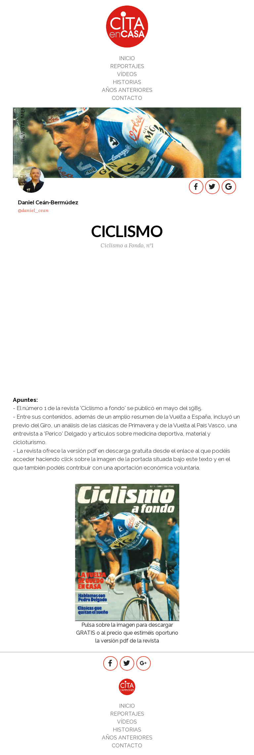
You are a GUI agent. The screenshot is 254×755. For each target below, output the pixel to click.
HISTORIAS (127, 82)
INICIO (127, 58)
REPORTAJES (127, 66)
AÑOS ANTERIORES (127, 90)
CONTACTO (127, 98)
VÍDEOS (127, 74)
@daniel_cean (33, 210)
